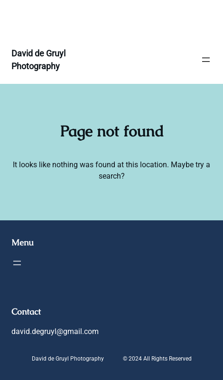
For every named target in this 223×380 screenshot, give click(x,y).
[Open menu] (206, 59)
